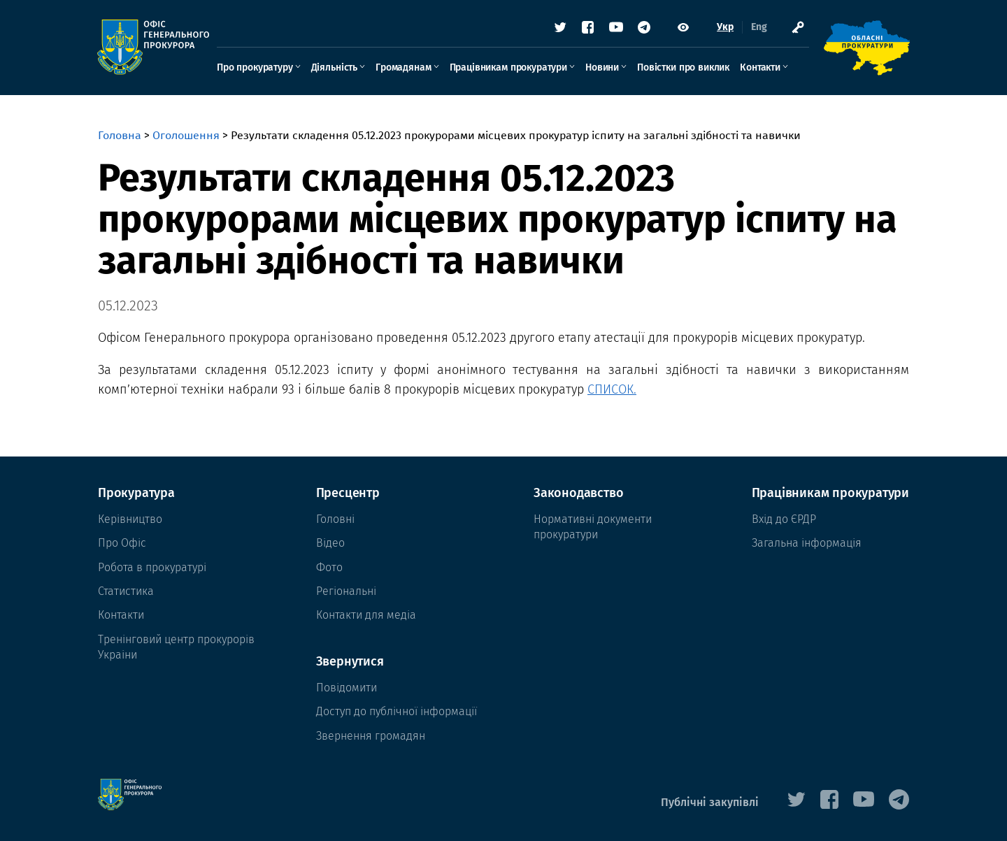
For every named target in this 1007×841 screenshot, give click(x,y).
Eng (758, 28)
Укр (724, 28)
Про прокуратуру (255, 67)
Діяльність (335, 67)
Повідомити (346, 687)
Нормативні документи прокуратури (593, 526)
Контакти (761, 67)
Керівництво (130, 519)
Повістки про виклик (684, 67)
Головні (335, 519)
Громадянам (403, 67)
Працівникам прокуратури (509, 67)
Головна (119, 135)
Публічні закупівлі (710, 802)
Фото (329, 567)
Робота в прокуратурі (152, 567)
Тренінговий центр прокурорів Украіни (176, 647)
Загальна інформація (807, 542)
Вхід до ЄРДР (784, 519)
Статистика (126, 591)
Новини (603, 67)
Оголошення (186, 135)
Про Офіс (122, 542)
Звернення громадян (370, 735)
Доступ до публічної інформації (396, 711)
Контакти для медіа (366, 614)
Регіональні (346, 591)
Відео (330, 542)
